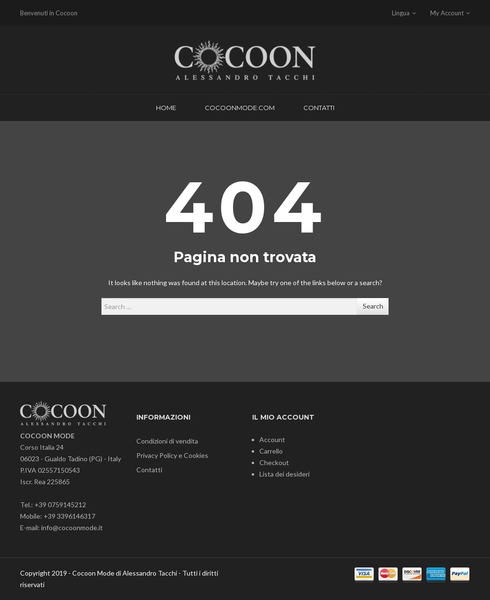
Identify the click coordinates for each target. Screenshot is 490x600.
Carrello (271, 451)
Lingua (404, 13)
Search (373, 306)
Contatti (149, 470)
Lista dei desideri (284, 474)
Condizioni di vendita (167, 441)
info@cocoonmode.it (72, 527)
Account (272, 439)
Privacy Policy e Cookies (172, 455)
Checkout (274, 462)
